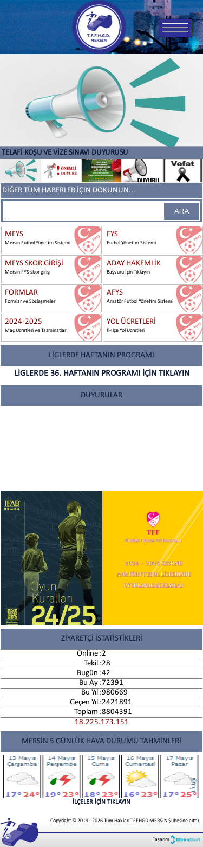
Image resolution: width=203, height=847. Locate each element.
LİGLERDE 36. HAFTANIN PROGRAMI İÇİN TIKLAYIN (101, 373)
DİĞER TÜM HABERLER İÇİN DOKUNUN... (68, 190)
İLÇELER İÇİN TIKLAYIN (101, 780)
